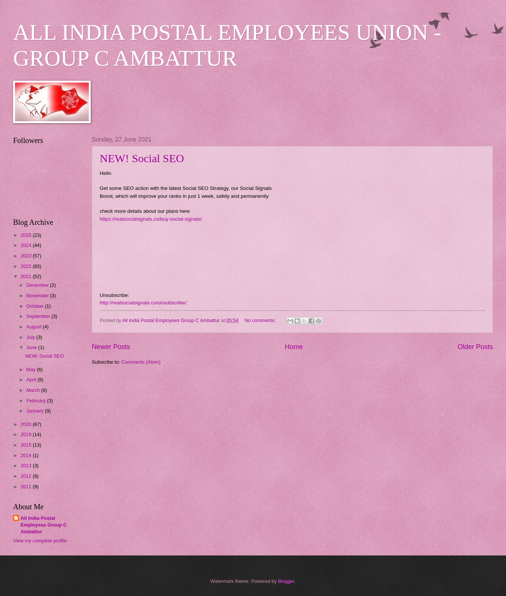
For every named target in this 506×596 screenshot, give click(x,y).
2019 (27, 434)
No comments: (261, 320)
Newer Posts (111, 347)
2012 (27, 476)
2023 (27, 256)
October (35, 306)
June (32, 347)
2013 (27, 465)
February (36, 400)
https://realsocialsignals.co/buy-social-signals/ (151, 219)
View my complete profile (40, 540)
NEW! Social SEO (142, 158)
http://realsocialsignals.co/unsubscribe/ (143, 303)
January (35, 411)
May (31, 369)
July (31, 337)
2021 (27, 276)
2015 (27, 445)
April (31, 379)
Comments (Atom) (140, 362)
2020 (27, 424)
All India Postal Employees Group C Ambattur (44, 524)
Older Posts (475, 347)
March (33, 390)
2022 (27, 266)
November (38, 295)
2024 (27, 245)
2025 (27, 235)
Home (294, 347)
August (34, 327)
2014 (27, 455)
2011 (27, 486)
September (38, 316)
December (38, 285)
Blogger (286, 581)
